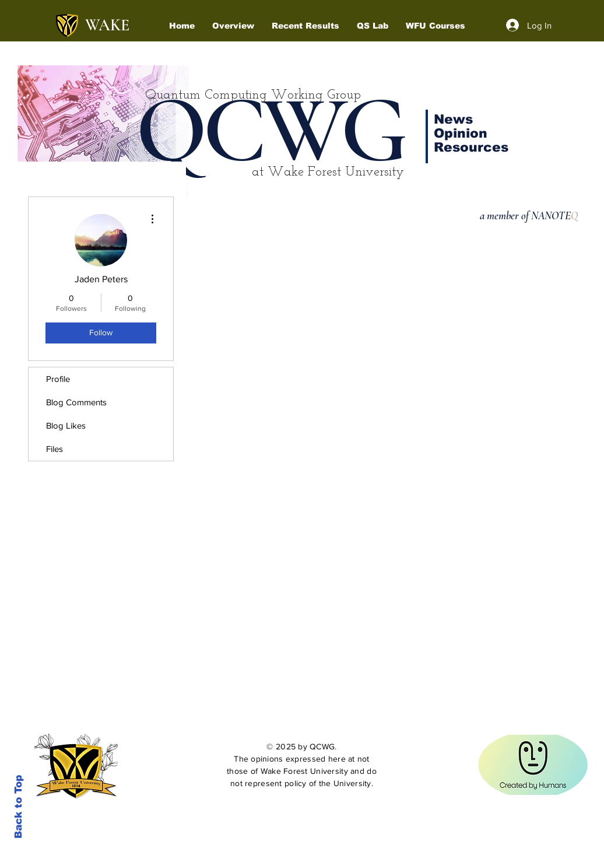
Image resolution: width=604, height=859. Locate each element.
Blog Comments (76, 402)
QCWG (269, 130)
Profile (58, 379)
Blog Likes (66, 425)
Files (54, 449)
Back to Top (18, 807)
